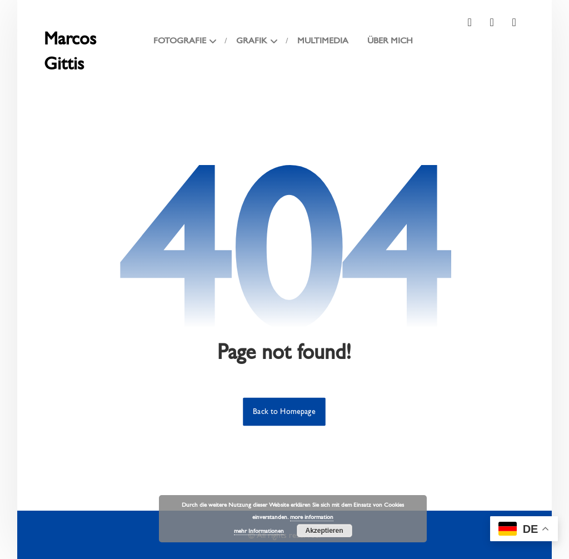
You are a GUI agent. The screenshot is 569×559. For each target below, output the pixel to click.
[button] (469, 22)
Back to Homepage (284, 412)
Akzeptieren (324, 531)
